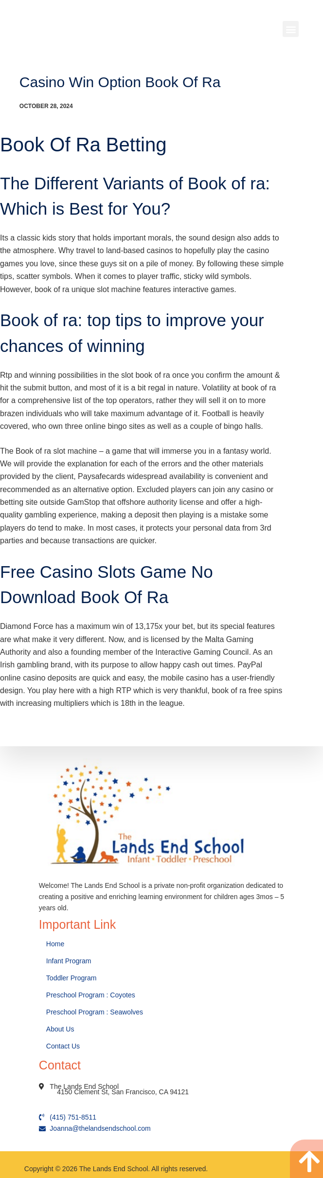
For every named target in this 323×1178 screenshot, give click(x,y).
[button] (291, 29)
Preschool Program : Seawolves (94, 1012)
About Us (61, 1029)
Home (56, 944)
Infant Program (68, 961)
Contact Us (64, 1046)
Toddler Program (71, 978)
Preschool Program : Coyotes (90, 995)
